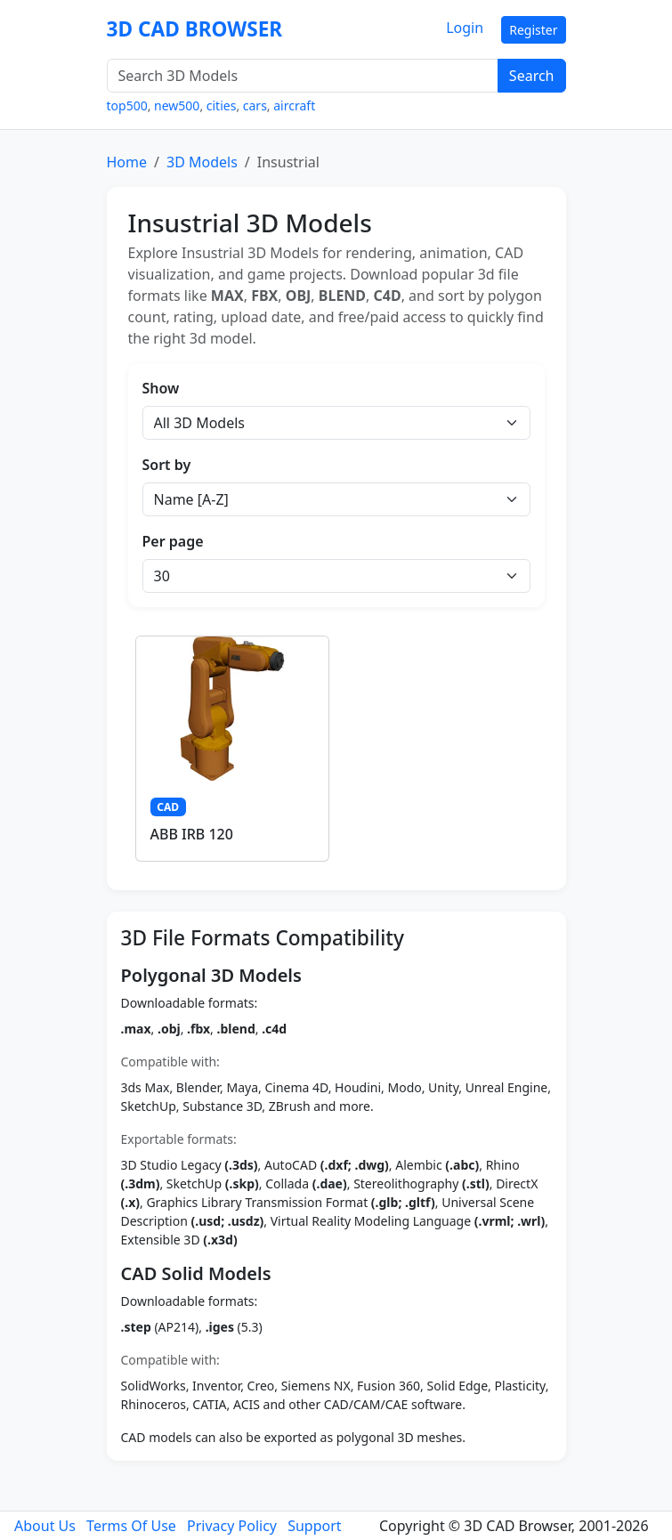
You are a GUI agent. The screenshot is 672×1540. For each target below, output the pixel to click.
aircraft (294, 105)
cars (255, 105)
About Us (45, 1526)
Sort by (166, 464)
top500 (127, 105)
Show (161, 388)
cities (221, 105)
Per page (173, 541)
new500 (176, 105)
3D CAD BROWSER (195, 29)
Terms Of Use (131, 1526)
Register (533, 29)
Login (464, 27)
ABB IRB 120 (191, 834)
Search (532, 75)
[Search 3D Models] (302, 76)
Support (314, 1526)
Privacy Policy (232, 1526)
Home (127, 162)
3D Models (202, 162)
